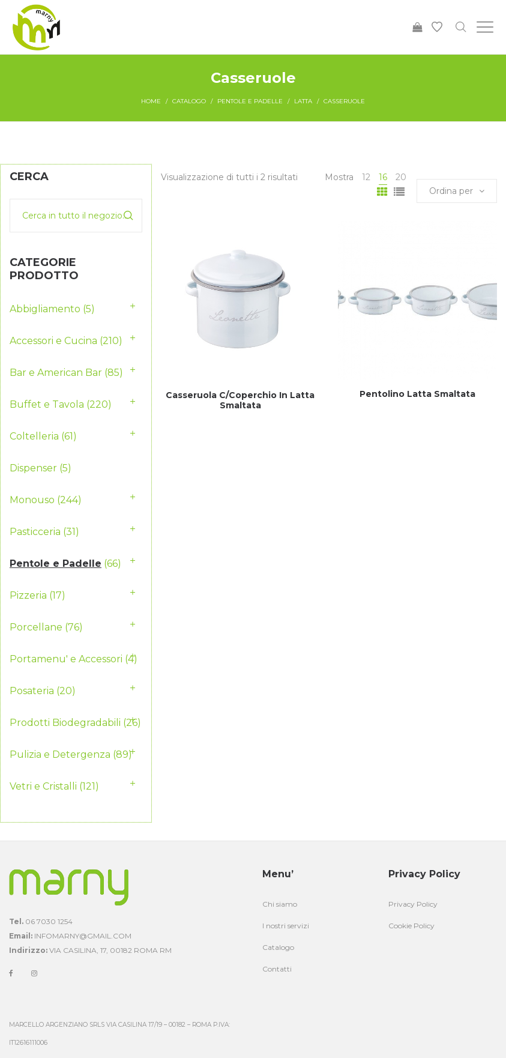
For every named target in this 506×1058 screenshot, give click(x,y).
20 (401, 177)
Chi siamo (279, 903)
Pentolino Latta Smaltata (417, 393)
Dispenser (33, 468)
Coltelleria (34, 436)
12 (366, 177)
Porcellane (36, 627)
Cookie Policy (411, 925)
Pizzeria (28, 595)
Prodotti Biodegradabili (65, 722)
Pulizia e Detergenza (60, 754)
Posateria (32, 691)
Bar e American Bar (56, 372)
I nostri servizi (285, 925)
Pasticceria (35, 531)
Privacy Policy (413, 903)
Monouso (32, 500)
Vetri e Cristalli (43, 786)
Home (151, 101)
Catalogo (189, 101)
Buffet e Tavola (47, 404)
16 (383, 177)
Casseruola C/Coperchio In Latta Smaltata (240, 400)
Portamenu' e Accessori (66, 659)
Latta (303, 101)
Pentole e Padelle (250, 101)
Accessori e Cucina (53, 340)
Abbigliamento (45, 309)
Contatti (277, 968)
